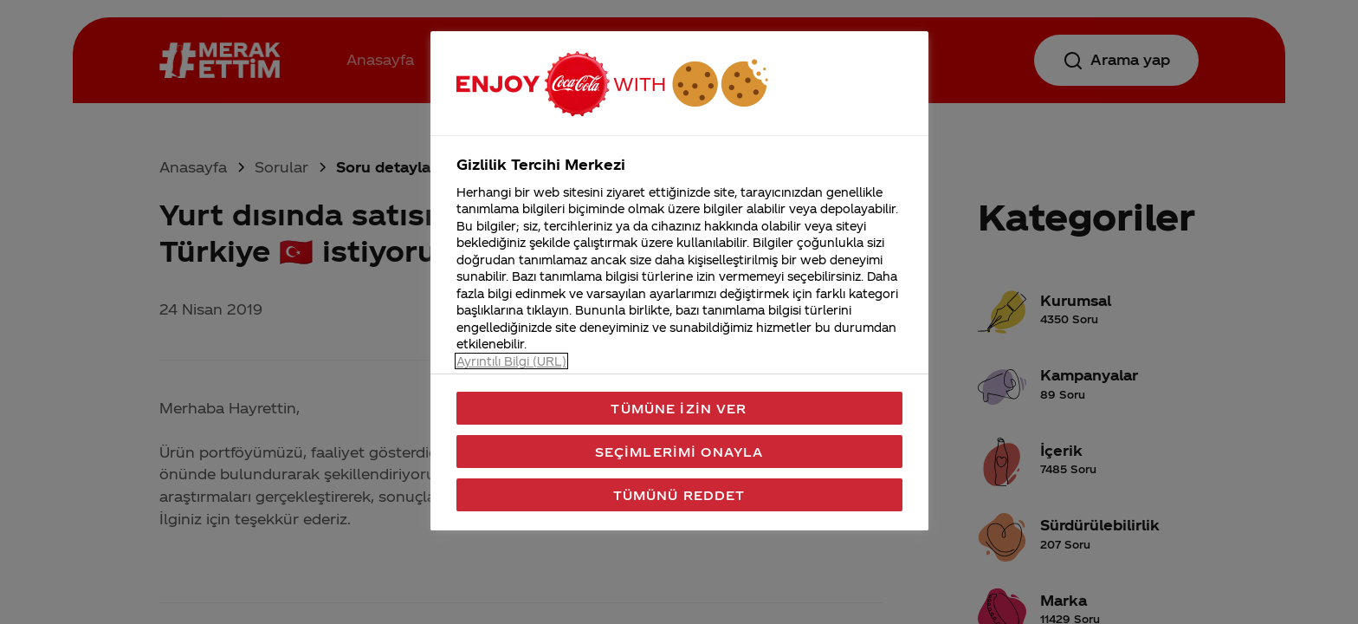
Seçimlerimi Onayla (679, 451)
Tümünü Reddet (679, 495)
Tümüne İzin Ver (679, 408)
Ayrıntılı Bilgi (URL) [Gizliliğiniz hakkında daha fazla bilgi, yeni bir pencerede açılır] (511, 360)
